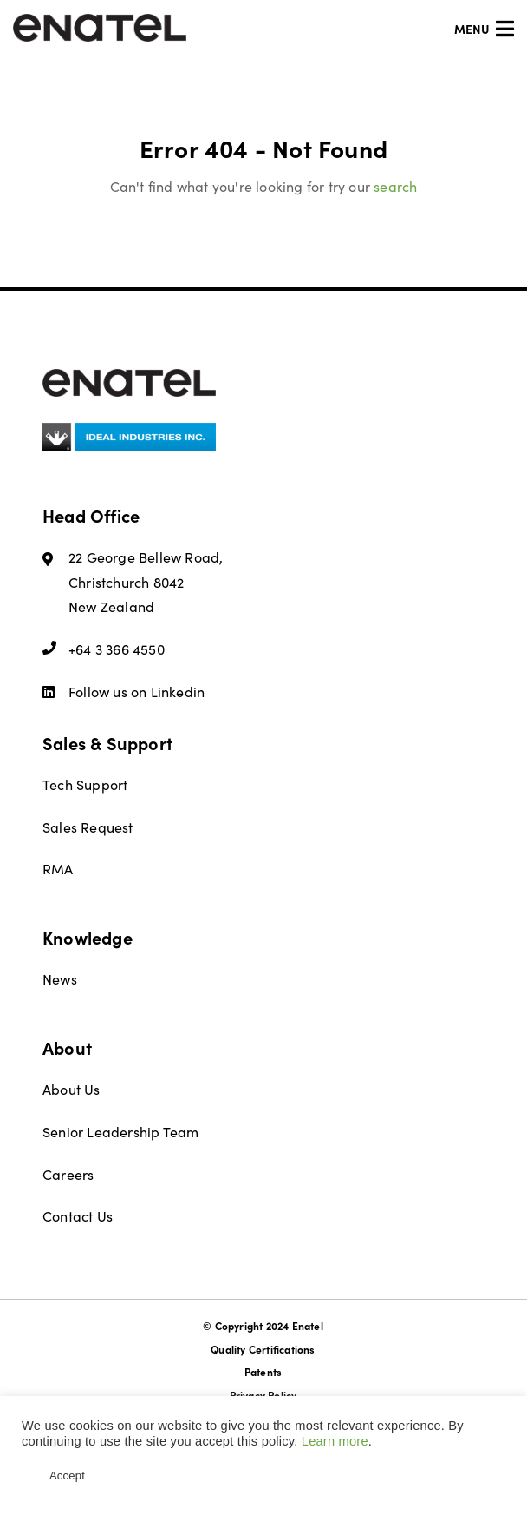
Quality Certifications (263, 1349)
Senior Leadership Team (120, 1132)
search (395, 186)
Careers (68, 1174)
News (59, 979)
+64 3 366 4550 (103, 649)
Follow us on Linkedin (123, 691)
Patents (263, 1372)
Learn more (335, 1441)
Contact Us (77, 1216)
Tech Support (84, 784)
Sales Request (87, 827)
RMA (58, 869)
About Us (71, 1089)
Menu (484, 28)
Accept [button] (67, 1475)
